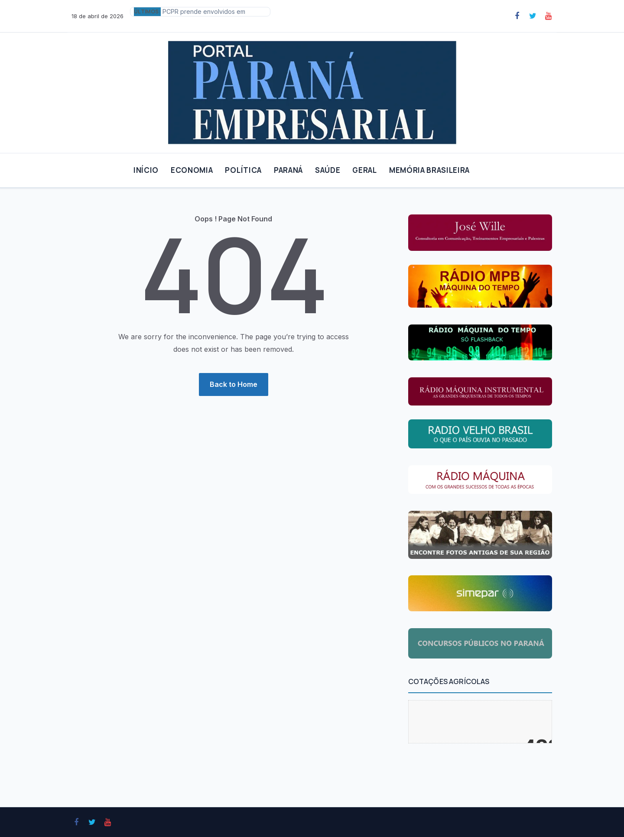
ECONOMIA (192, 170)
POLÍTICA (243, 170)
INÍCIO (146, 170)
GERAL (364, 170)
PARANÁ (288, 170)
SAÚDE (327, 170)
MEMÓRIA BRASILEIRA (429, 170)
